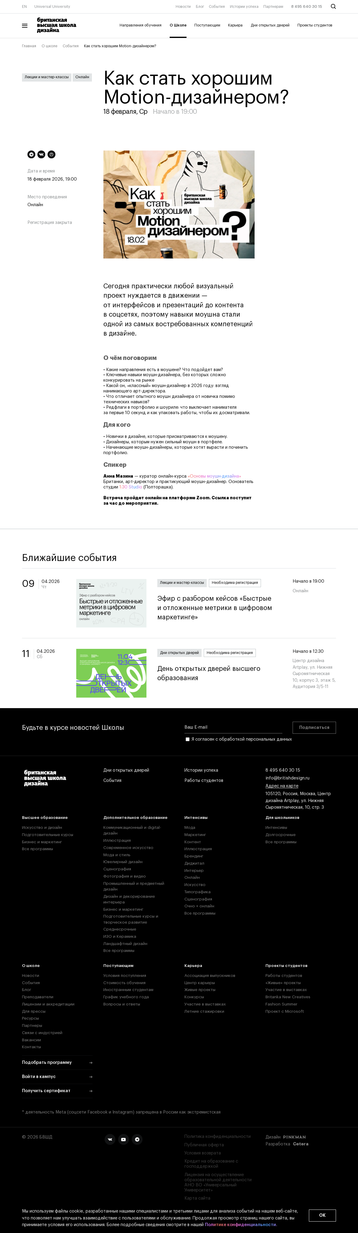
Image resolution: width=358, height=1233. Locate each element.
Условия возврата (202, 1153)
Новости (183, 6)
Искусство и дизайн (42, 827)
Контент (192, 842)
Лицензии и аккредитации (48, 1004)
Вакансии (31, 1040)
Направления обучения (141, 25)
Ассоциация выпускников (209, 975)
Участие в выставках (205, 1004)
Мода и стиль (116, 855)
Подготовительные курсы (47, 835)
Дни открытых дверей (270, 25)
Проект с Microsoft (284, 1011)
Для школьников (282, 817)
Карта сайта (197, 1198)
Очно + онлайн (199, 906)
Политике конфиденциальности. (241, 1225)
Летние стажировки (204, 1011)
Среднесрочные (119, 929)
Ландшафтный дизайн (125, 944)
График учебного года (126, 997)
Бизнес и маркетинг (42, 842)
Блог (200, 6)
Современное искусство (128, 848)
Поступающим (207, 25)
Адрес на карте (281, 786)
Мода (189, 827)
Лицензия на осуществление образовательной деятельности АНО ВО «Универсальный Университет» (218, 1183)
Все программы (37, 849)
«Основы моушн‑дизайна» (214, 476)
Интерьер (194, 870)
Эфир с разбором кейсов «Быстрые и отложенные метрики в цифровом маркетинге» (219, 608)
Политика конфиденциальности (217, 1136)
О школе (49, 46)
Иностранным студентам (128, 990)
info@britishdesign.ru (287, 778)
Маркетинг (195, 835)
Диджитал (194, 863)
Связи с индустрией (42, 1033)
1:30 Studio (130, 487)
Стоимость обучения (124, 983)
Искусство (195, 885)
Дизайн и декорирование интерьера (129, 899)
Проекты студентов (314, 25)
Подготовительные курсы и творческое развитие (130, 919)
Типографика (197, 892)
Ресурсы (30, 1018)
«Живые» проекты (283, 983)
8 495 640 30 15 (306, 6)
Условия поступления (124, 975)
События (217, 6)
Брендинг (193, 856)
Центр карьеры (199, 983)
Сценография (117, 869)
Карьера (235, 25)
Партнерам (273, 6)
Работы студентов (203, 780)
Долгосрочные (280, 835)
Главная (29, 46)
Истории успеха (244, 6)
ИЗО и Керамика (119, 936)
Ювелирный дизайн (123, 862)
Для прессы (34, 1011)
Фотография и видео (124, 876)
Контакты (31, 1047)
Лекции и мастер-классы (47, 77)
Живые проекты (199, 990)
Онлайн (82, 77)
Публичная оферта (204, 1145)
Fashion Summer (281, 1004)
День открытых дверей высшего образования (219, 673)
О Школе (178, 25)
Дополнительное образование (135, 817)
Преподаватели (37, 997)
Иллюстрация (117, 840)
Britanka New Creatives (287, 997)
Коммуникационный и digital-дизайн (132, 830)
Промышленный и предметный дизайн (133, 886)
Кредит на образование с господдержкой (211, 1164)
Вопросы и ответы (121, 1004)
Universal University (52, 6)
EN (24, 6)
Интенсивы (196, 817)
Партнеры (32, 1025)
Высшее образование (45, 817)
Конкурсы (194, 997)
